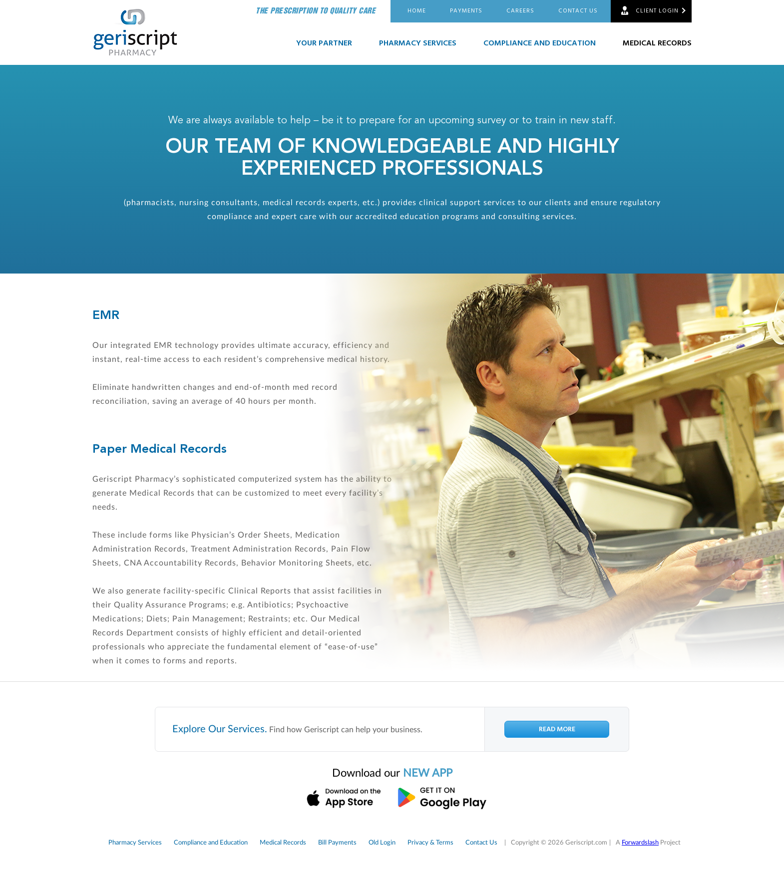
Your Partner (324, 43)
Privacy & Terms (430, 843)
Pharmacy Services (417, 43)
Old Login (382, 843)
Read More (557, 729)
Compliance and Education (539, 43)
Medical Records (657, 43)
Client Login (657, 11)
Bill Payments (337, 843)
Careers (520, 11)
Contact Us (578, 11)
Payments (466, 11)
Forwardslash (640, 843)
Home (416, 11)
